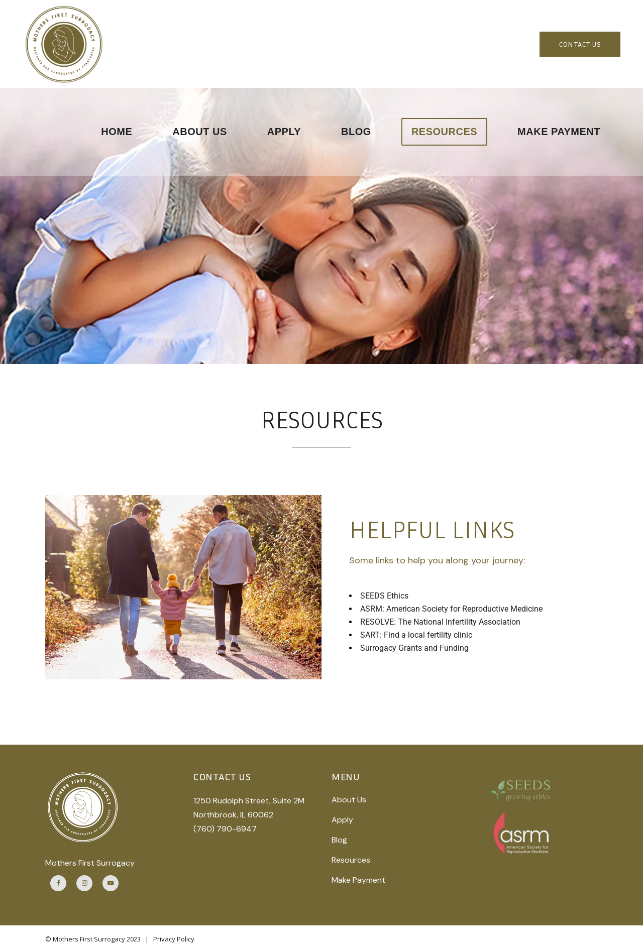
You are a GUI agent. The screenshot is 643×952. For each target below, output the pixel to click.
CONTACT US (580, 44)
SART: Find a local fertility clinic (416, 635)
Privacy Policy (173, 938)
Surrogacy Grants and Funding (414, 648)
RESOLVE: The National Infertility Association (440, 622)
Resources (351, 860)
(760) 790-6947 (225, 828)
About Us (349, 799)
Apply (342, 819)
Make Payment (358, 880)
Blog (339, 840)
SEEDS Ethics (384, 596)
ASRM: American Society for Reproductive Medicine (451, 609)
